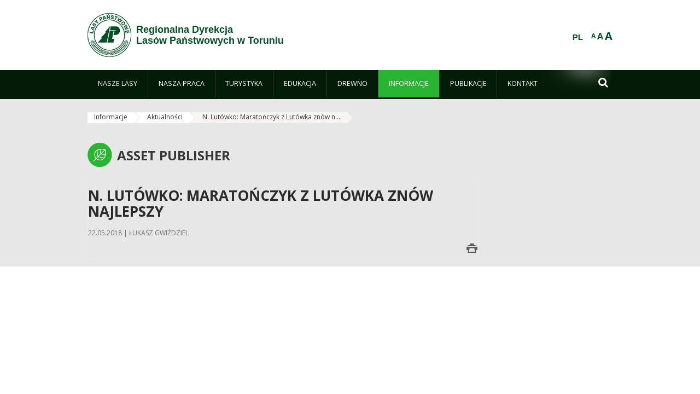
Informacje (110, 116)
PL (578, 37)
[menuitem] (118, 83)
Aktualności (165, 116)
